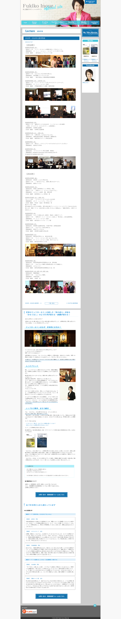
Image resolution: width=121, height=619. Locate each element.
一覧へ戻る (51, 303)
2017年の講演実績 (73, 303)
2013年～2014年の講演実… (32, 303)
